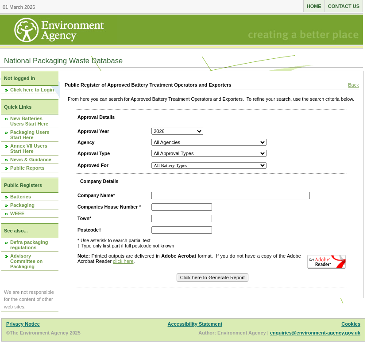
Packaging (22, 205)
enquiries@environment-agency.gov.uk (315, 332)
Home (314, 6)
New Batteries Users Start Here (29, 121)
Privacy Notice (23, 324)
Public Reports (27, 168)
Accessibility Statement (195, 324)
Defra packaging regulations (29, 245)
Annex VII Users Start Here (28, 148)
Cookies (350, 324)
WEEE (17, 213)
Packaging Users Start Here (30, 134)
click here (123, 261)
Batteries (20, 196)
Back (353, 84)
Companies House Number (107, 206)
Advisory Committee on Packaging (26, 261)
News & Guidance (30, 159)
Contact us (343, 6)
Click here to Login (32, 89)
